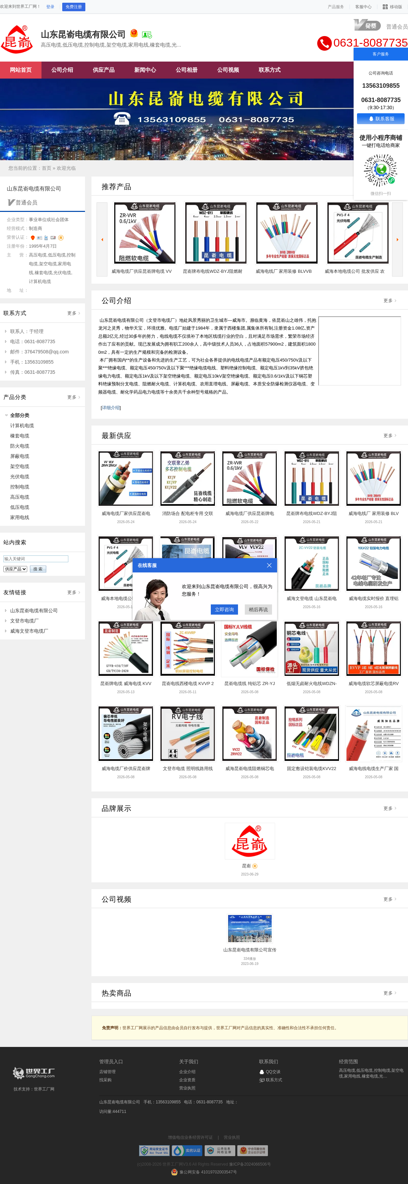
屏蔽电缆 (19, 456)
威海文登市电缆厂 (29, 631)
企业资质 (187, 1080)
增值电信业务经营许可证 (190, 1137)
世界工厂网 (44, 1089)
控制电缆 (19, 486)
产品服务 (336, 6)
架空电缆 (19, 466)
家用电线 (19, 517)
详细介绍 (111, 407)
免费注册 (74, 6)
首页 (46, 168)
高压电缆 (19, 497)
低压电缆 (19, 507)
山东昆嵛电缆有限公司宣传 (249, 949)
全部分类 (19, 415)
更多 (72, 313)
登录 (50, 6)
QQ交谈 (273, 1071)
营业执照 (187, 1088)
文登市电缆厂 (24, 620)
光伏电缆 (19, 476)
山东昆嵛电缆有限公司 (34, 610)
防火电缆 (19, 446)
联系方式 (274, 1080)
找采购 (105, 1080)
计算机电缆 (22, 425)
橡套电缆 (19, 435)
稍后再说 (258, 609)
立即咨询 (224, 609)
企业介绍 (187, 1071)
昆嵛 (246, 865)
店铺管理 (107, 1071)
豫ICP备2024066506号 (250, 1164)
